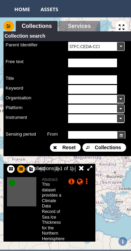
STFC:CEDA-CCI (85, 46)
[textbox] (92, 63)
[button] (37, 26)
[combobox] (96, 46)
